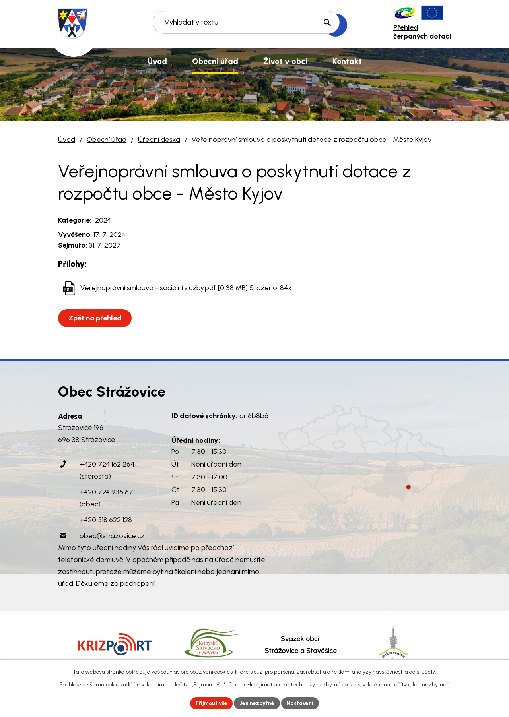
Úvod (66, 139)
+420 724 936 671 (107, 492)
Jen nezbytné (258, 703)
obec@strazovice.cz (112, 535)
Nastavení (302, 703)
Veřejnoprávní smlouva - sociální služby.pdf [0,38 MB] (164, 287)
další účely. (422, 671)
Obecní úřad (106, 139)
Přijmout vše (210, 703)
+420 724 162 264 (107, 464)
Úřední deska (159, 139)
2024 (103, 220)
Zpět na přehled (95, 318)
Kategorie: (74, 220)
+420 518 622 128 (106, 519)
